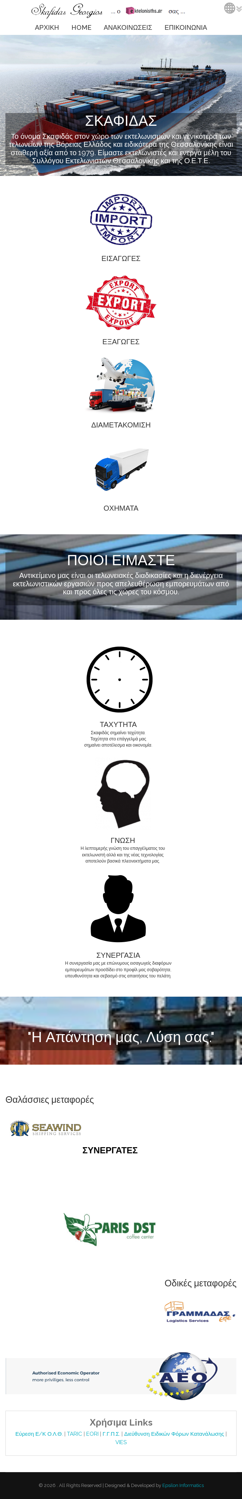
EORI (93, 1434)
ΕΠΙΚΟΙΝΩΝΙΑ (185, 27)
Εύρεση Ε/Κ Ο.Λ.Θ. (39, 1434)
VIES (121, 1442)
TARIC (74, 1434)
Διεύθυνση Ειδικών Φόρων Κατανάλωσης (174, 1434)
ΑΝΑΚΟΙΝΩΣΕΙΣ (128, 27)
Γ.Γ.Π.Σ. (112, 1434)
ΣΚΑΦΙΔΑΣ (121, 120)
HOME (81, 27)
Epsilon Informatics (182, 1485)
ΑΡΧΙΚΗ (47, 27)
